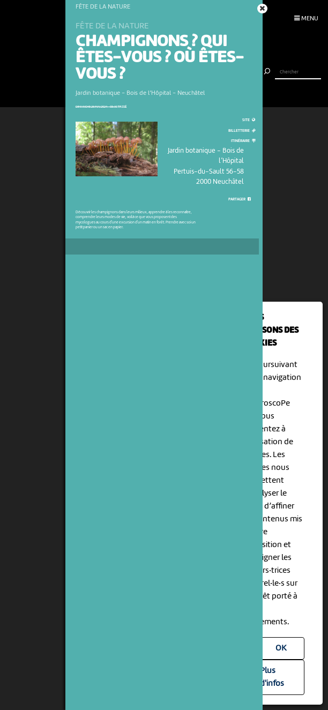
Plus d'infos (272, 677)
